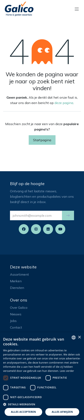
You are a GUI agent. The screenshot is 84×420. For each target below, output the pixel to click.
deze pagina (63, 103)
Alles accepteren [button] (23, 412)
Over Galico (18, 307)
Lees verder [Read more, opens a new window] (67, 371)
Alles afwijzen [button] (62, 412)
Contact (16, 327)
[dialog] (42, 376)
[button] (68, 215)
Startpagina (42, 140)
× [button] (79, 337)
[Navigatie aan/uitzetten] (77, 9)
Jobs (13, 321)
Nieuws (15, 314)
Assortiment (19, 274)
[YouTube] (60, 229)
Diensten (17, 288)
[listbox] (74, 337)
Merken (16, 281)
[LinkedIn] (48, 229)
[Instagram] (36, 229)
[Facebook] (24, 229)
